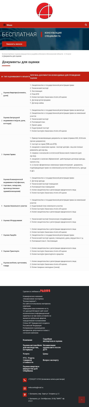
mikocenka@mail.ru (35, 387)
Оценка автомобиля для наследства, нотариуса (32, 347)
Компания (27, 340)
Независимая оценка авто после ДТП (52, 347)
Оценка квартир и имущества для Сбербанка (31, 368)
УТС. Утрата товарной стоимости (28, 360)
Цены (45, 354)
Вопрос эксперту (51, 360)
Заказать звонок (14, 44)
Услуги (26, 354)
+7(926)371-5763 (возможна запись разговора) (46, 379)
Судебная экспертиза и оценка (52, 340)
